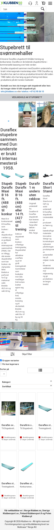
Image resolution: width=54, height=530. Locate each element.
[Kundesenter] (30, 3)
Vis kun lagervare (10, 364)
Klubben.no (36, 510)
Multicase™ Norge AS (27, 527)
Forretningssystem (13, 524)
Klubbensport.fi (35, 513)
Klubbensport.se (11, 513)
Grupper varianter (10, 360)
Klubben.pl (27, 516)
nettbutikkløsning (33, 524)
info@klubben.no (9, 91)
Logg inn (37, 3)
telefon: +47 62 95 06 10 (33, 91)
